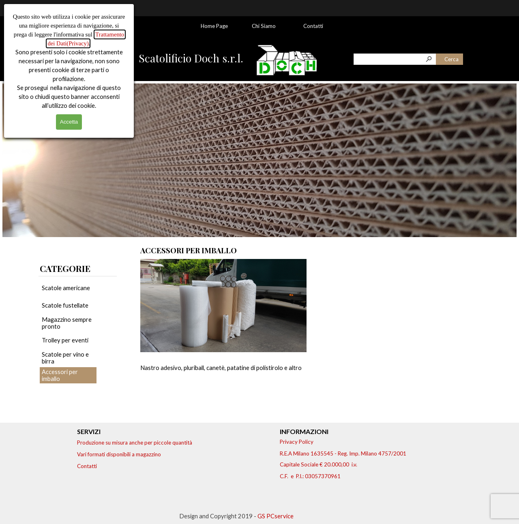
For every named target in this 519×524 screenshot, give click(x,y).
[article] (223, 331)
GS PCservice (275, 516)
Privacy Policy (296, 441)
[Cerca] (395, 59)
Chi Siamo (264, 26)
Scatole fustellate (65, 305)
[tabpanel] (78, 268)
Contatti (313, 26)
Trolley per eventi (65, 340)
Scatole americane (66, 287)
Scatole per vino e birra (65, 358)
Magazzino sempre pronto (67, 323)
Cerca (451, 59)
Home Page (214, 26)
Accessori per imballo (60, 375)
